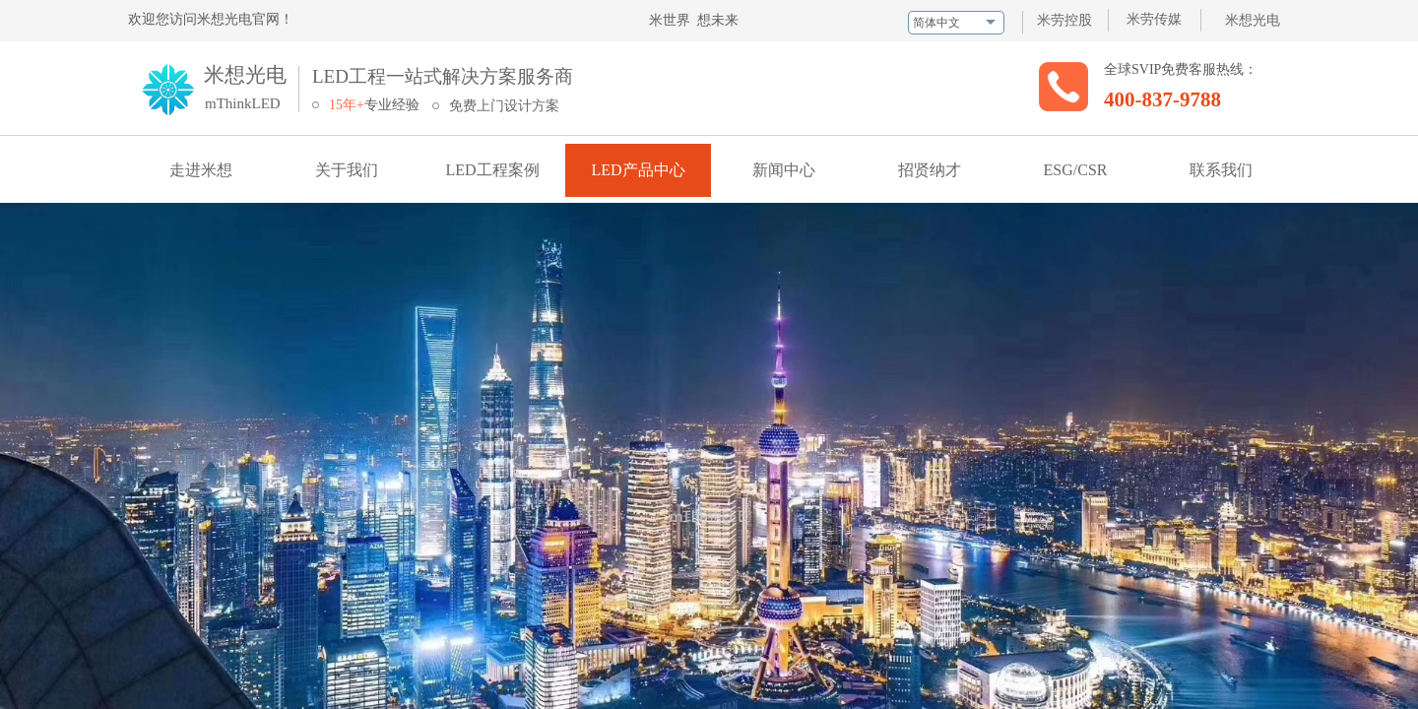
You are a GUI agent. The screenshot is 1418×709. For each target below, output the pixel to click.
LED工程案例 (492, 169)
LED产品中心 (637, 169)
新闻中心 (783, 169)
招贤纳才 (929, 169)
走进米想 (200, 169)
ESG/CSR (1076, 169)
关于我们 (346, 169)
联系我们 (1221, 169)
